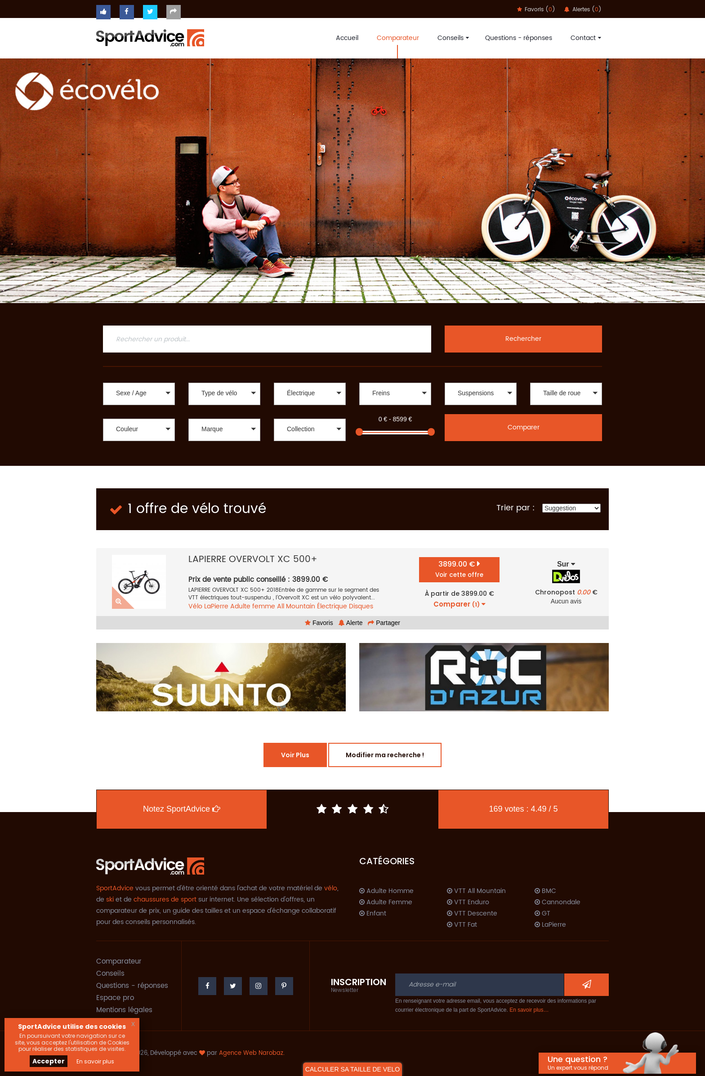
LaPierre (216, 606)
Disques (361, 606)
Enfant (372, 913)
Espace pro (115, 998)
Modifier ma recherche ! (385, 754)
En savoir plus (95, 1061)
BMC (545, 891)
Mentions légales (124, 1010)
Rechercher (523, 339)
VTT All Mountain (476, 891)
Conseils (452, 38)
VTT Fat (462, 924)
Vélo (195, 606)
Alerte (351, 622)
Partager (384, 622)
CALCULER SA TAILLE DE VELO (352, 1069)
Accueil (347, 38)
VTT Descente (472, 913)
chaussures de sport (165, 899)
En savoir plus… (529, 1010)
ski (110, 899)
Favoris (319, 622)
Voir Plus (295, 754)
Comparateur (398, 38)
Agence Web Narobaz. (252, 1053)
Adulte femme (252, 606)
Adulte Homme (386, 891)
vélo (330, 888)
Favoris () (536, 9)
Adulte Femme (385, 902)
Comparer (524, 427)
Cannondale (557, 902)
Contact (585, 38)
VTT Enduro (468, 902)
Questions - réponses (518, 38)
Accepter (48, 1061)
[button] (139, 394)
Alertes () (583, 9)
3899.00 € (459, 569)
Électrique (332, 606)
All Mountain (296, 606)
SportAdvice (115, 888)
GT (542, 913)
